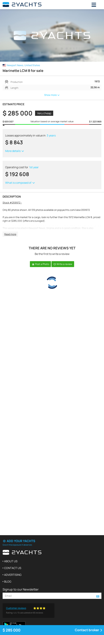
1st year (34, 167)
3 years (51, 135)
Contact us (12, 568)
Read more (10, 234)
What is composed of (20, 183)
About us (10, 561)
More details (14, 151)
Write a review (62, 264)
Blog (7, 581)
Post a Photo (40, 264)
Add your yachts (19, 541)
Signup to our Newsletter (21, 589)
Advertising (12, 575)
